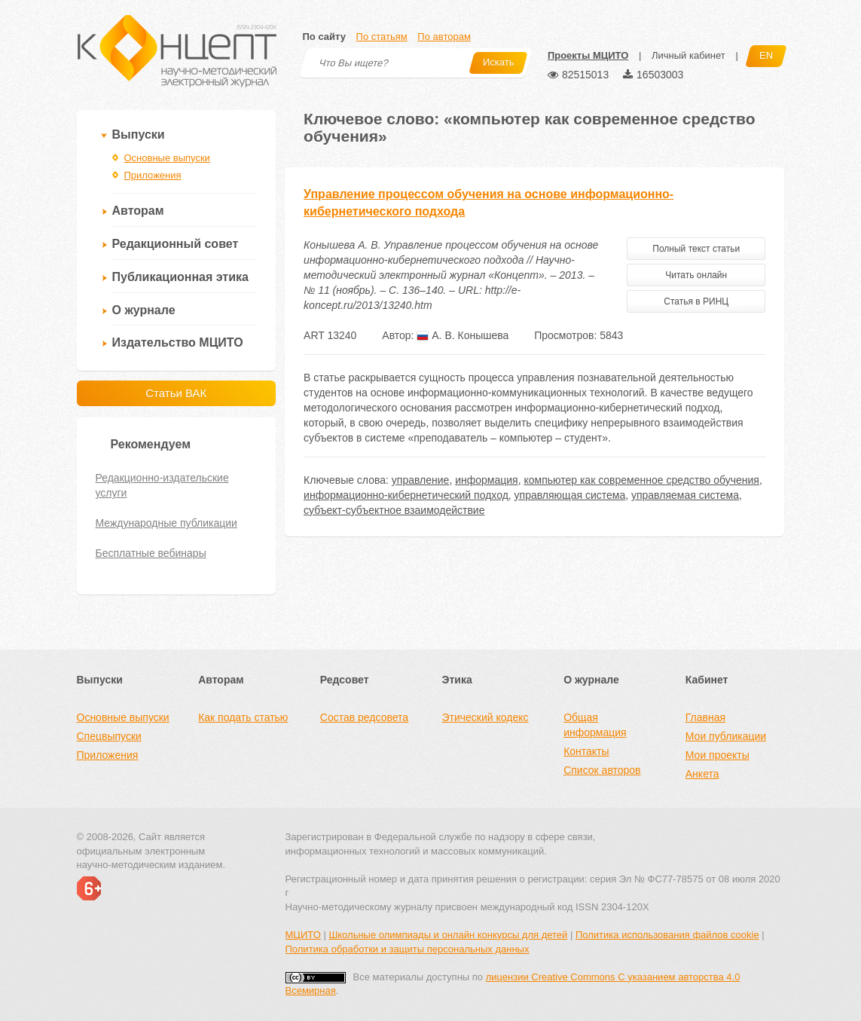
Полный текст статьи (696, 248)
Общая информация (594, 724)
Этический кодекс (484, 717)
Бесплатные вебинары (151, 553)
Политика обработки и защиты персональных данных (407, 949)
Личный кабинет (688, 55)
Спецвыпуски (109, 736)
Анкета (702, 774)
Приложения (153, 175)
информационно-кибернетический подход (406, 495)
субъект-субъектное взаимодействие (394, 510)
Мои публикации (725, 736)
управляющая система (570, 495)
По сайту (324, 36)
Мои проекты (717, 755)
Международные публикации (166, 523)
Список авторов (601, 770)
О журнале (144, 310)
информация (486, 480)
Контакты (586, 751)
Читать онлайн (696, 275)
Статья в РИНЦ (696, 301)
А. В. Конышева (462, 335)
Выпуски (138, 134)
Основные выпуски (167, 158)
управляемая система (685, 495)
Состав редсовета (364, 717)
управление (421, 480)
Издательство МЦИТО (177, 342)
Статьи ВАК (175, 393)
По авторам (443, 36)
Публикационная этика (180, 277)
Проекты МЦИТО (588, 55)
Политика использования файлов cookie (667, 934)
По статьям (382, 36)
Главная (705, 717)
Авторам (138, 210)
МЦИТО (303, 934)
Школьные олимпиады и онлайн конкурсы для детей (447, 934)
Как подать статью (243, 717)
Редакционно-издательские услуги (162, 485)
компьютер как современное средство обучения (641, 480)
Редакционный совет (175, 243)
